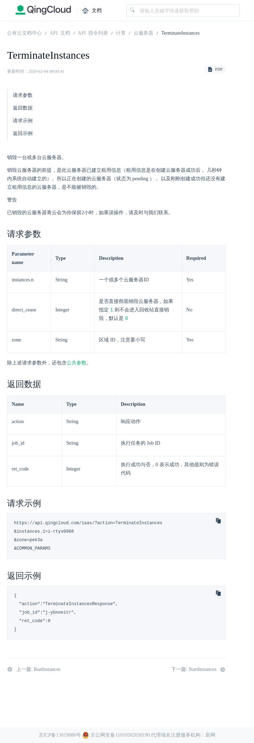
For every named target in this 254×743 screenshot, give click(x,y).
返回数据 (23, 108)
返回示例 (23, 133)
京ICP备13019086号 (60, 735)
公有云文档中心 (24, 32)
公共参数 (76, 363)
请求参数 (23, 95)
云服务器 (143, 32)
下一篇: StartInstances (198, 670)
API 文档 (60, 32)
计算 (121, 32)
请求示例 (23, 120)
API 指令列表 (93, 32)
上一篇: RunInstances (34, 670)
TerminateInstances (180, 32)
